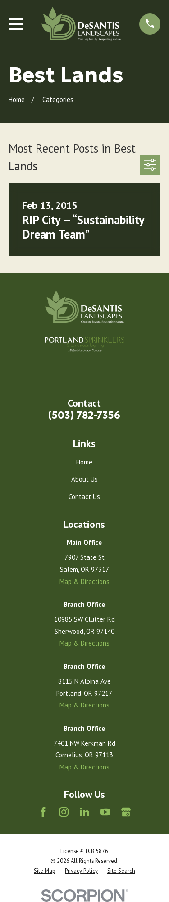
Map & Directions (84, 581)
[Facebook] (43, 812)
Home (84, 462)
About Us (84, 479)
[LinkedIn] (84, 812)
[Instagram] (64, 812)
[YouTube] (105, 812)
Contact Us (84, 496)
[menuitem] (44, 870)
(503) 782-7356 (84, 415)
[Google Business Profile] (126, 812)
